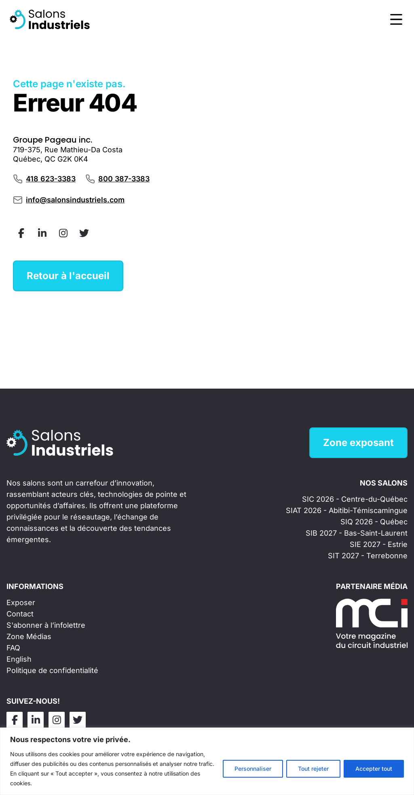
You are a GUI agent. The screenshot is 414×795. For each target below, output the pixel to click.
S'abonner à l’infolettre (45, 625)
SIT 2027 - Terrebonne (368, 555)
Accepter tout (373, 768)
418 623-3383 (51, 179)
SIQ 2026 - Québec (374, 521)
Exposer (20, 602)
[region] (207, 761)
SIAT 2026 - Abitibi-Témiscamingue (347, 510)
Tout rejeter (313, 768)
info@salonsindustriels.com (75, 200)
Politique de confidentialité (52, 670)
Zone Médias (28, 636)
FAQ (13, 648)
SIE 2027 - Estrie (379, 544)
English (19, 659)
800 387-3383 (124, 179)
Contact (20, 614)
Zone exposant (358, 442)
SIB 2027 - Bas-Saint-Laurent (357, 533)
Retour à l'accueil (68, 276)
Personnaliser (252, 768)
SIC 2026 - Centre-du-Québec (355, 499)
